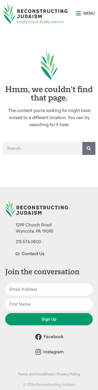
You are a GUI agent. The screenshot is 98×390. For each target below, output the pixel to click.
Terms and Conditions (36, 374)
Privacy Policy (68, 374)
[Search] (88, 148)
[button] (85, 13)
